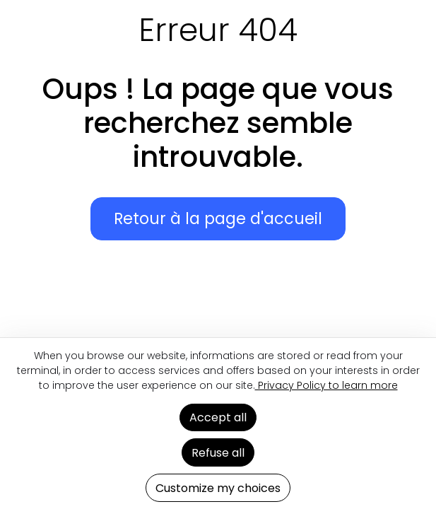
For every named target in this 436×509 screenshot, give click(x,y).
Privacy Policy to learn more (326, 385)
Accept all (218, 417)
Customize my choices (218, 488)
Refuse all (218, 453)
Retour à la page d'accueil (218, 219)
